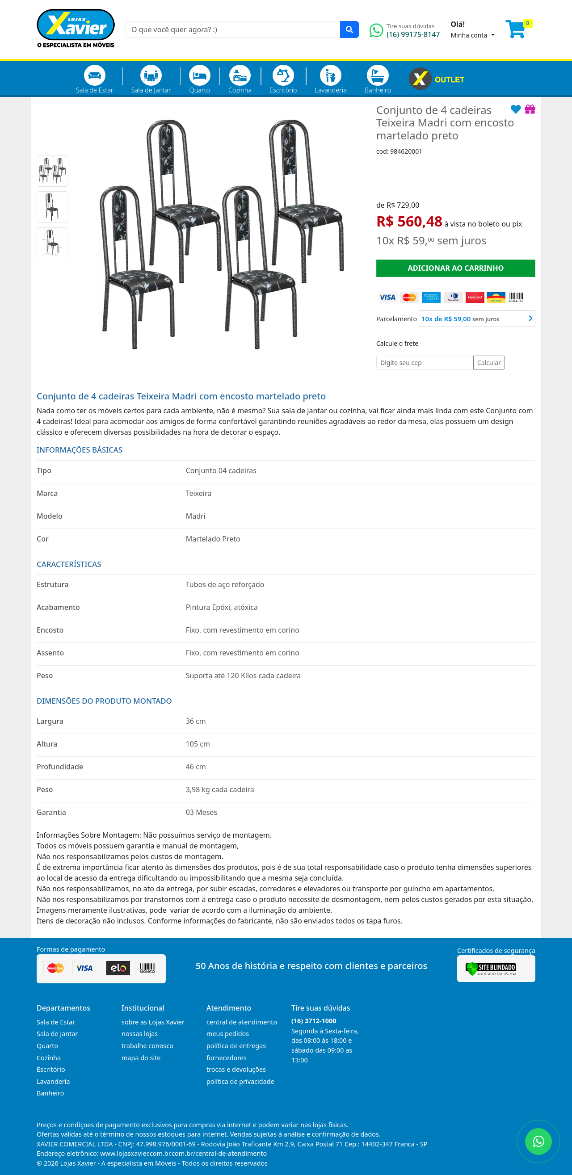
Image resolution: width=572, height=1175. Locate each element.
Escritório (283, 79)
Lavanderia (330, 79)
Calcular (489, 362)
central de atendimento (241, 1022)
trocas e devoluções (236, 1069)
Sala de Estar (95, 79)
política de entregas (236, 1045)
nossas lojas (140, 1033)
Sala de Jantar (151, 79)
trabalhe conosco (147, 1045)
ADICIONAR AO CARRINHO (456, 268)
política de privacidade (240, 1081)
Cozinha (240, 79)
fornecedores (226, 1057)
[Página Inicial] (76, 54)
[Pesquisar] (349, 29)
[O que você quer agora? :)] (233, 29)
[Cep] (425, 362)
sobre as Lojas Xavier (153, 1022)
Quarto (199, 79)
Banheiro (378, 79)
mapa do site (141, 1057)
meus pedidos (227, 1033)
